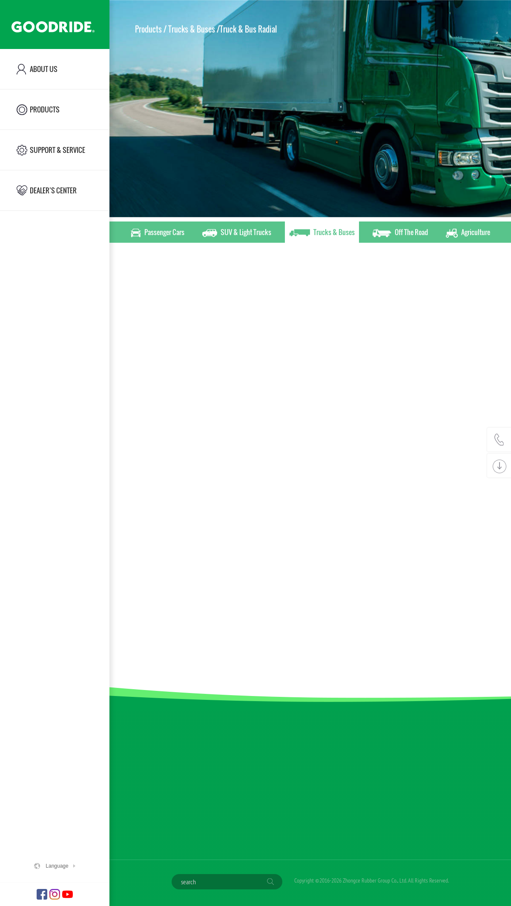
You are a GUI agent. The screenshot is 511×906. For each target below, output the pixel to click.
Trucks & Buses (322, 233)
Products (148, 29)
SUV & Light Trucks (236, 233)
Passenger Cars (157, 233)
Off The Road (400, 233)
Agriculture (468, 233)
